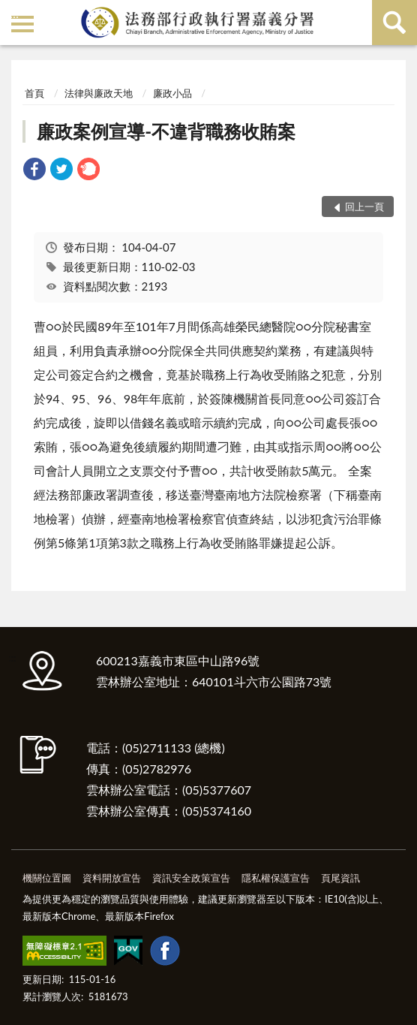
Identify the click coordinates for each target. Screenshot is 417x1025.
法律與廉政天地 (98, 93)
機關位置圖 (46, 878)
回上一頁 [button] (364, 206)
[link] (34, 171)
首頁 (34, 93)
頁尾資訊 (340, 878)
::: (14, 13)
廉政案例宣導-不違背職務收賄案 (166, 131)
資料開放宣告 (111, 878)
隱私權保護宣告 (276, 878)
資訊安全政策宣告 (191, 878)
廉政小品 (172, 93)
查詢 (394, 22)
